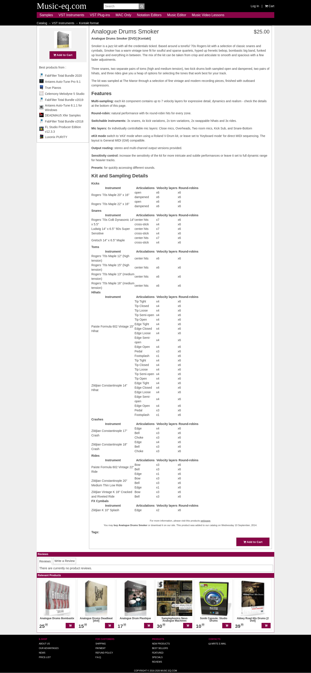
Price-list (45, 657)
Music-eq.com (168, 671)
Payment (100, 648)
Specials (157, 657)
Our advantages (49, 648)
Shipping (100, 644)
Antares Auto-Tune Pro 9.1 (63, 90)
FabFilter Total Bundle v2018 (64, 130)
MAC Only (123, 15)
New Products (161, 644)
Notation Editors (149, 15)
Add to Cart (62, 63)
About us (44, 644)
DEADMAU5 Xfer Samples (63, 124)
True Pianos (53, 96)
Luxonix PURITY (56, 145)
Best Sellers (160, 648)
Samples (46, 15)
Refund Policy (104, 653)
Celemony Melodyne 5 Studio (64, 102)
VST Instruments (71, 15)
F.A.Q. (98, 657)
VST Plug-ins (100, 15)
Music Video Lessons (208, 15)
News (42, 653)
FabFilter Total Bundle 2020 (63, 84)
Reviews (157, 662)
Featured (157, 653)
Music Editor (176, 15)
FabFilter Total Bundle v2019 (64, 108)
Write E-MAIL (217, 644)
